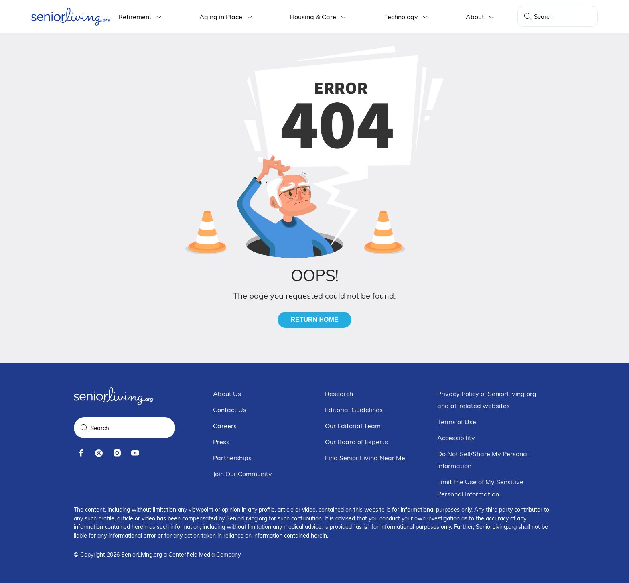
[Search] (528, 16)
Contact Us (229, 410)
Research (339, 394)
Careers (225, 426)
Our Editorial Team (353, 426)
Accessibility (456, 438)
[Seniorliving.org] (70, 17)
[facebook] (81, 453)
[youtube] (135, 453)
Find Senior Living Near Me (365, 458)
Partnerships (232, 458)
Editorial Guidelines (354, 410)
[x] (99, 453)
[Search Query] (557, 16)
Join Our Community (242, 474)
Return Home (314, 319)
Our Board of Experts (356, 442)
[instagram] (117, 453)
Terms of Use (456, 422)
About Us (227, 394)
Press (221, 442)
